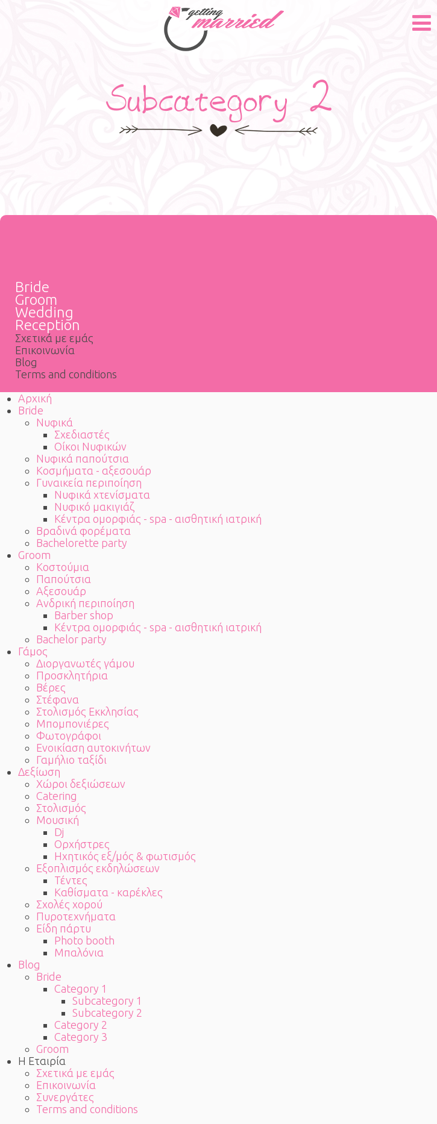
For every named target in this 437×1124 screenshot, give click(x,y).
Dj (59, 832)
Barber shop (83, 615)
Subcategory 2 (107, 1013)
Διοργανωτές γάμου (85, 663)
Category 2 (80, 1025)
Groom (36, 300)
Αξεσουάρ (61, 591)
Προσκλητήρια (72, 675)
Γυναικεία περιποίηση (89, 482)
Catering (56, 796)
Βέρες (51, 687)
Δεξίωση (39, 772)
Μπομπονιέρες (72, 723)
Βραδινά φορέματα (83, 531)
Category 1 (80, 988)
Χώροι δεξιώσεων (80, 784)
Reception (47, 325)
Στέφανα (57, 699)
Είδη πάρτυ (63, 928)
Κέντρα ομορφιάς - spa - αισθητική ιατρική (158, 519)
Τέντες (70, 880)
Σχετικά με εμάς (54, 338)
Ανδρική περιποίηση (85, 603)
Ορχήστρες (82, 844)
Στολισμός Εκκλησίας (87, 711)
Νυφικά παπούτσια (82, 458)
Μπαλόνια (79, 952)
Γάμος (33, 651)
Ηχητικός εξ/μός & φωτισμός (125, 856)
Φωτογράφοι (68, 735)
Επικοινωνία (45, 350)
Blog (26, 362)
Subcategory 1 (107, 1000)
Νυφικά (54, 422)
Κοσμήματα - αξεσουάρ (93, 470)
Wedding (44, 312)
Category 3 (80, 1037)
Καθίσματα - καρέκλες (108, 892)
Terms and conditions (66, 374)
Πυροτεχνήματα (76, 916)
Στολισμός (61, 808)
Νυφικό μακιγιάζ (94, 507)
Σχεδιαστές (82, 434)
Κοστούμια (62, 567)
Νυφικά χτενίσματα (102, 495)
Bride (32, 287)
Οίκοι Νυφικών (90, 446)
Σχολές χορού (69, 904)
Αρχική (35, 398)
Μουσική (57, 820)
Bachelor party (71, 639)
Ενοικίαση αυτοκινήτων (93, 748)
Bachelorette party (81, 543)
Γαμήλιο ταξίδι (71, 760)
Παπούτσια (63, 579)
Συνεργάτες (65, 1097)
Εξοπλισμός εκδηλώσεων (98, 868)
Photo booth (84, 940)
